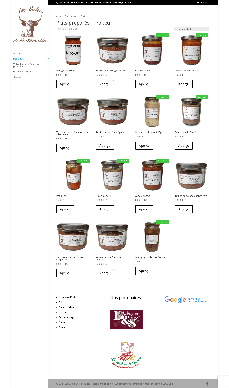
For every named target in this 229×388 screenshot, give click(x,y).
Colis (61, 302)
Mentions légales (103, 383)
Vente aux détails (67, 297)
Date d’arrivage (22, 72)
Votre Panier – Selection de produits (28, 65)
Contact (17, 77)
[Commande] (191, 29)
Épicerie (63, 312)
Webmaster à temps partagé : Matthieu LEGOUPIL (144, 383)
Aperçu (65, 84)
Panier (62, 322)
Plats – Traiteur (67, 307)
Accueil (17, 53)
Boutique (18, 59)
